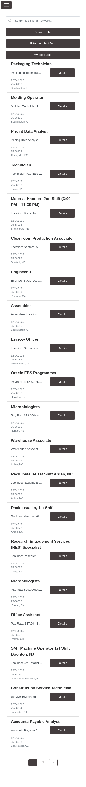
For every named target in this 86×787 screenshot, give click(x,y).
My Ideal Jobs (43, 54)
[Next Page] (53, 762)
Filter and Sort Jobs (43, 43)
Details (62, 72)
